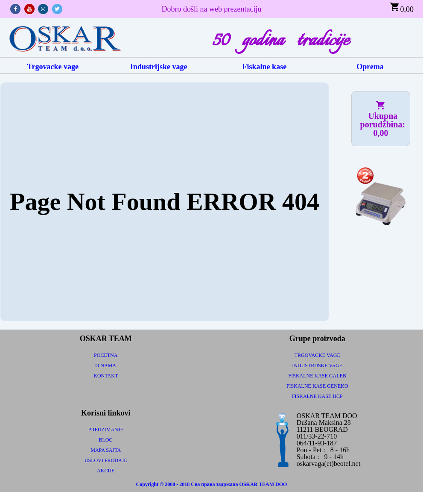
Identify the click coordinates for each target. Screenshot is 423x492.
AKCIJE (105, 471)
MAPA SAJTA (105, 450)
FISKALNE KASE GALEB (317, 376)
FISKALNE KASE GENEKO (317, 386)
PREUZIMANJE (105, 430)
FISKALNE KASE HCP (317, 396)
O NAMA (106, 365)
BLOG (106, 440)
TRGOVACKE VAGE (317, 355)
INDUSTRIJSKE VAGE (317, 365)
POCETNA (105, 355)
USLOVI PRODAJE (106, 460)
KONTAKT (105, 376)
